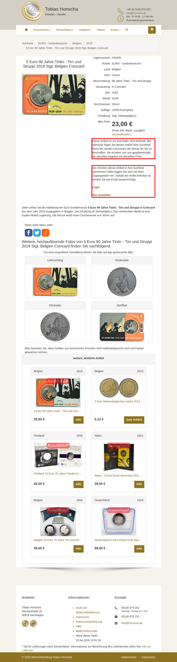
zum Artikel (134, 419)
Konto (115, 29)
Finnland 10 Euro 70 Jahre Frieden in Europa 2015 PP (66, 473)
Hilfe (78, 626)
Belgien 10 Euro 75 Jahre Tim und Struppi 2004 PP (64, 540)
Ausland (85, 29)
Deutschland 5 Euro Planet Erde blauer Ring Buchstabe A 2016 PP (135, 540)
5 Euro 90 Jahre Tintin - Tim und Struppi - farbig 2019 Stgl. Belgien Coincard (79, 411)
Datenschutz (129, 657)
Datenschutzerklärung (89, 621)
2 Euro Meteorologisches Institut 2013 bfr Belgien (124, 401)
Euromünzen (41, 29)
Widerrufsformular (86, 631)
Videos (101, 29)
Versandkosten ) (122, 134)
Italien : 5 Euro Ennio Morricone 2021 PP (119, 475)
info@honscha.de (136, 13)
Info (78, 419)
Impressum (82, 617)
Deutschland (64, 29)
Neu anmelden (101, 195)
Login (96, 187)
